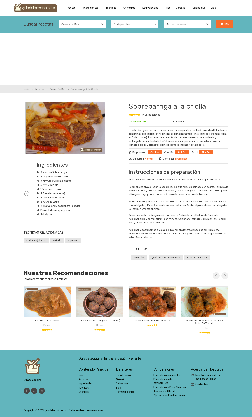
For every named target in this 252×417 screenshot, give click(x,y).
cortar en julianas (36, 240)
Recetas (72, 7)
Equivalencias (151, 7)
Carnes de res (58, 89)
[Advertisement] (126, 59)
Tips (168, 7)
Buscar (224, 24)
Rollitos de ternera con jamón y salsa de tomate (204, 322)
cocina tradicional (197, 257)
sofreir (57, 240)
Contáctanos (203, 384)
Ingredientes (91, 7)
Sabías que (198, 7)
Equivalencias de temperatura (162, 381)
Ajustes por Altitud (164, 391)
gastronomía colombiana (166, 257)
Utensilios (130, 7)
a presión (73, 240)
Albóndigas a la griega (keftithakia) (100, 320)
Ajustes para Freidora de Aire (169, 395)
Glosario (181, 7)
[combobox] (82, 24)
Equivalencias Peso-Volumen (169, 387)
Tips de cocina (124, 375)
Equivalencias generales (166, 375)
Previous (216, 275)
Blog (213, 7)
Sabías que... (123, 383)
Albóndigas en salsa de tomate (152, 320)
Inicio (26, 89)
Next (224, 275)
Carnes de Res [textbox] (70, 24)
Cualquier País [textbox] (122, 24)
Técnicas (112, 7)
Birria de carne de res (47, 320)
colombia (139, 257)
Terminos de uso (125, 391)
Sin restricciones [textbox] (176, 24)
